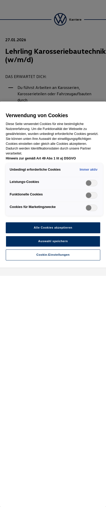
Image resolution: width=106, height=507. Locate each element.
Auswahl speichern (53, 241)
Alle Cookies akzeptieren (53, 227)
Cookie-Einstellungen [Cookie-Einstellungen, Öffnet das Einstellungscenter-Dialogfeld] (53, 254)
